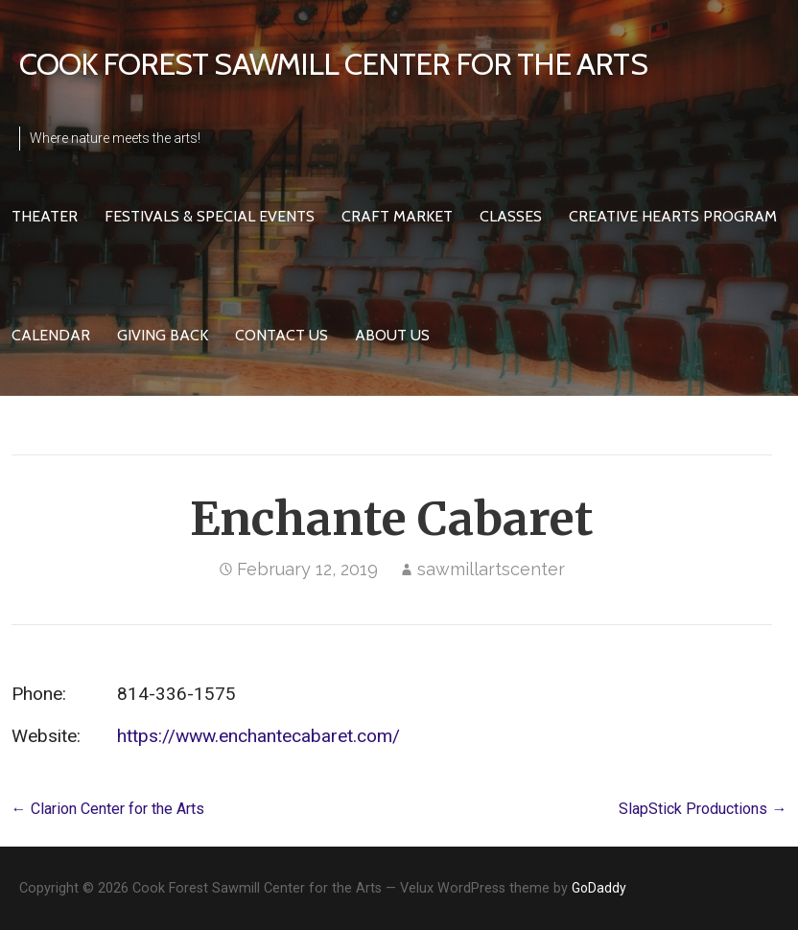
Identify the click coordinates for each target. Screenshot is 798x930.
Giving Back (162, 335)
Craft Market (397, 216)
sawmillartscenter (491, 569)
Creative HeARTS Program (673, 216)
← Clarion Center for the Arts (108, 809)
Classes (511, 216)
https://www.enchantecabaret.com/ (258, 736)
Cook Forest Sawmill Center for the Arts (333, 63)
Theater (45, 216)
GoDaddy (599, 887)
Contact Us (281, 335)
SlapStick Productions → (702, 809)
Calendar (51, 335)
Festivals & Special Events (210, 216)
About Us (392, 335)
